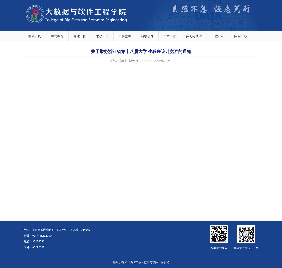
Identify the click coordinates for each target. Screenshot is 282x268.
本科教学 (124, 36)
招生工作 (170, 36)
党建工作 (79, 36)
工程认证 (218, 36)
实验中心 (240, 36)
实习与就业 (194, 36)
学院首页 (34, 36)
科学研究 (147, 36)
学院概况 (57, 36)
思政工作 (102, 36)
